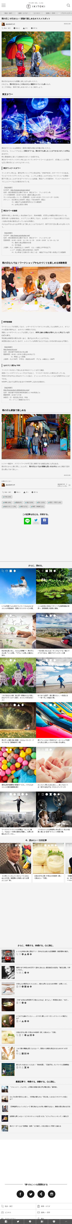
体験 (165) (7, 502)
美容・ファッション (10, 1174)
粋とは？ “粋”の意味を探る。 (36, 1189)
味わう (5, 1179)
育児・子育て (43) (54, 502)
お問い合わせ (36, 1207)
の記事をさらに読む (64, 485)
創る (46, 1179)
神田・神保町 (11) (37, 507)
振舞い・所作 (49, 13)
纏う (37, 1179)
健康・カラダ (21, 13)
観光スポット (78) (9, 507)
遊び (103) (29, 502)
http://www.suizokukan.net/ (20, 235)
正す (56, 1179)
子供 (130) (7, 497)
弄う (28, 1179)
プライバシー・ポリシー (36, 1198)
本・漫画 (42, 1167)
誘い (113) (41, 502)
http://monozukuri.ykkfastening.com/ (16, 390)
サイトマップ (36, 1194)
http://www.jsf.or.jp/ (10, 349)
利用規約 (36, 1202)
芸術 (4, 1167)
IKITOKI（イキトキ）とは (36, 1185)
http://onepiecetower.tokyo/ (20, 190)
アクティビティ (65, 13)
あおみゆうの (8, 24)
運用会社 (36, 1211)
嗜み (40, 1161)
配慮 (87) (18, 502)
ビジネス (35, 13)
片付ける (16, 1179)
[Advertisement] (36, 545)
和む (65, 1179)
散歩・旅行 (7, 13)
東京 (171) (23, 507)
